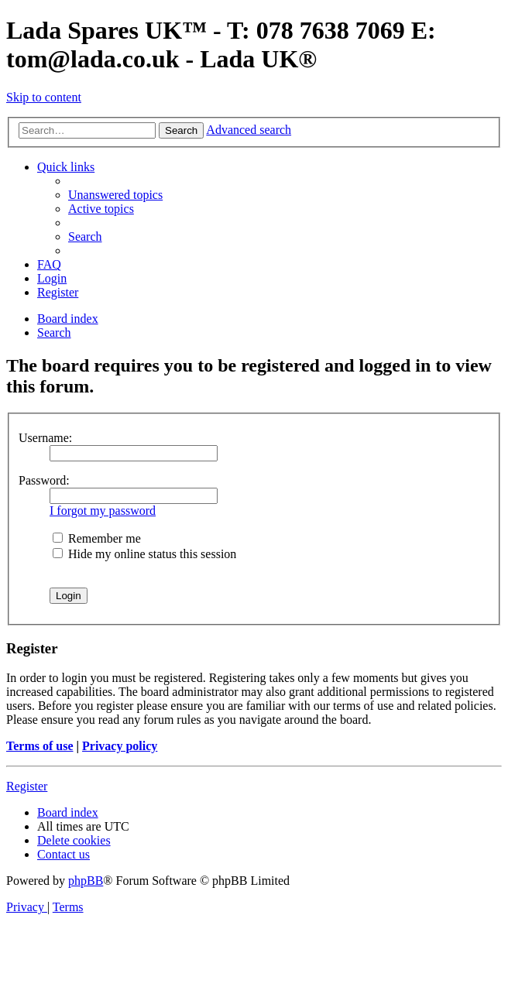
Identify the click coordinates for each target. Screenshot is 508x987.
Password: (44, 480)
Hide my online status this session (144, 553)
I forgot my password (103, 510)
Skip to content (43, 97)
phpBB (85, 880)
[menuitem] (115, 194)
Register (26, 786)
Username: (45, 437)
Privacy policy (119, 745)
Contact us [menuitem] (63, 854)
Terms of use (40, 745)
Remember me (97, 538)
